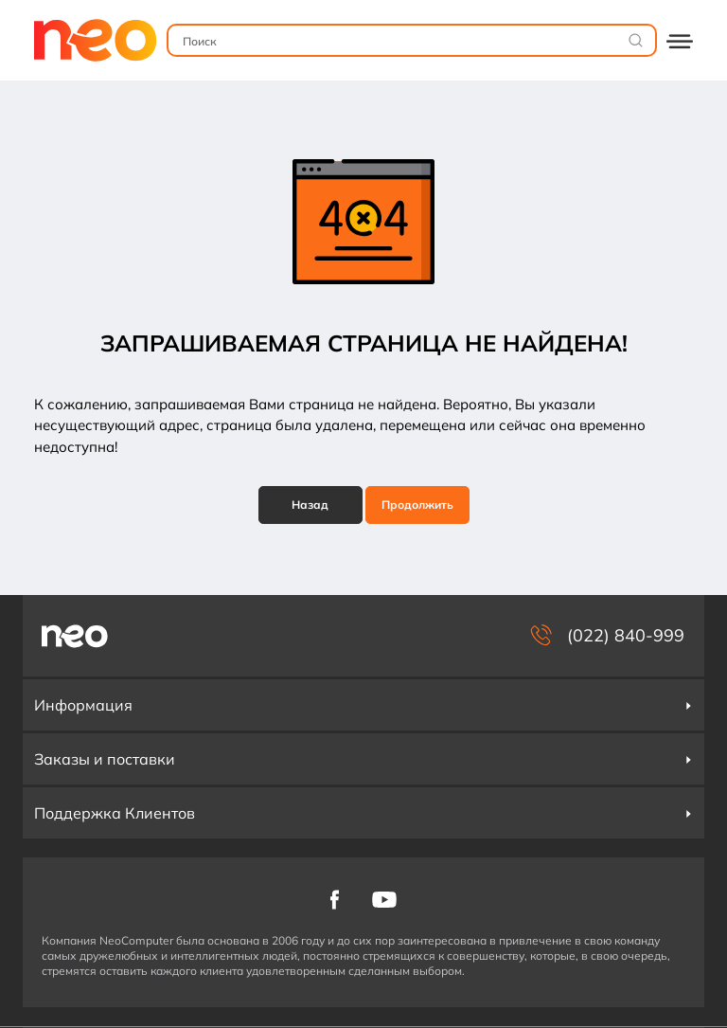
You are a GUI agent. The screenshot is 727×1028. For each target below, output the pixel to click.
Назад (310, 504)
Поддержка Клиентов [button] (363, 812)
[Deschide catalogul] (679, 40)
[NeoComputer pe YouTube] (384, 897)
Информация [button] (363, 704)
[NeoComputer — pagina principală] (75, 636)
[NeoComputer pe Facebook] (334, 898)
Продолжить (417, 504)
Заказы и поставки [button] (363, 758)
